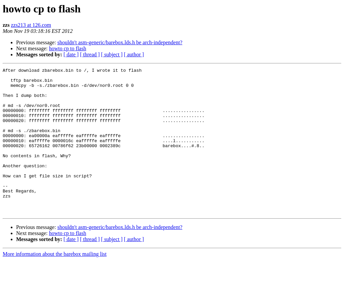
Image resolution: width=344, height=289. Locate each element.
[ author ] (134, 54)
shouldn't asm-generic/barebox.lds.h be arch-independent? (119, 42)
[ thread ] (90, 54)
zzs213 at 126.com (31, 25)
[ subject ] (112, 54)
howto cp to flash (67, 48)
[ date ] (71, 54)
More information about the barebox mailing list (54, 283)
